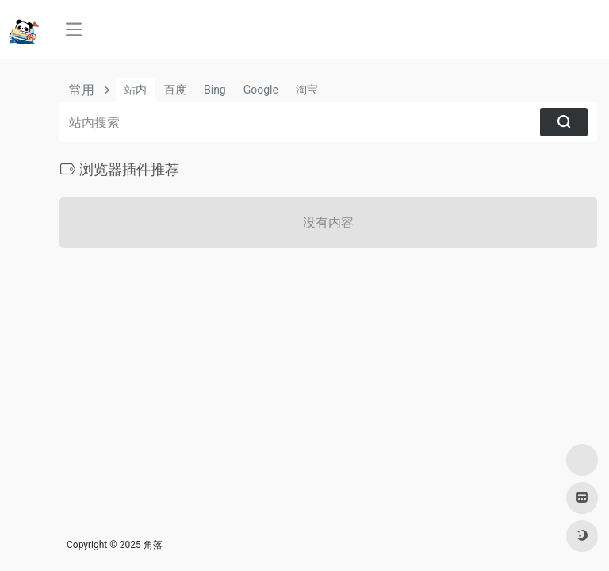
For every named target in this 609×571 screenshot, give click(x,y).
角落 (153, 544)
